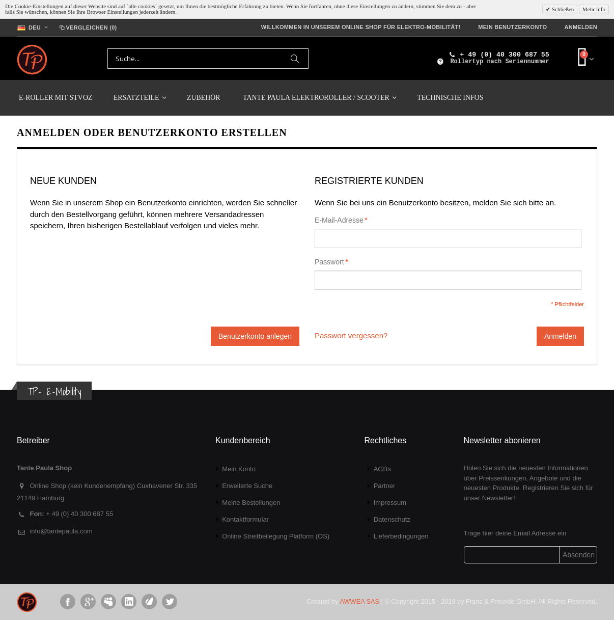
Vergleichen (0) (87, 27)
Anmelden (580, 27)
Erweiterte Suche (247, 486)
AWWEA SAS (359, 601)
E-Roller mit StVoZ (55, 97)
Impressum (390, 502)
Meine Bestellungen (251, 502)
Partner (385, 486)
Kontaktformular (245, 519)
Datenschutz (392, 519)
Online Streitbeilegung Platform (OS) (275, 536)
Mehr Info (593, 9)
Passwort (329, 261)
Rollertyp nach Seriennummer (499, 62)
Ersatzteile (136, 97)
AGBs (382, 469)
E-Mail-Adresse (339, 220)
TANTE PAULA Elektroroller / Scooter (316, 97)
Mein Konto (239, 469)
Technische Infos (450, 97)
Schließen (562, 9)
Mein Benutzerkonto (512, 27)
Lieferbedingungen (401, 536)
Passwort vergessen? (351, 335)
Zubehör (203, 97)
